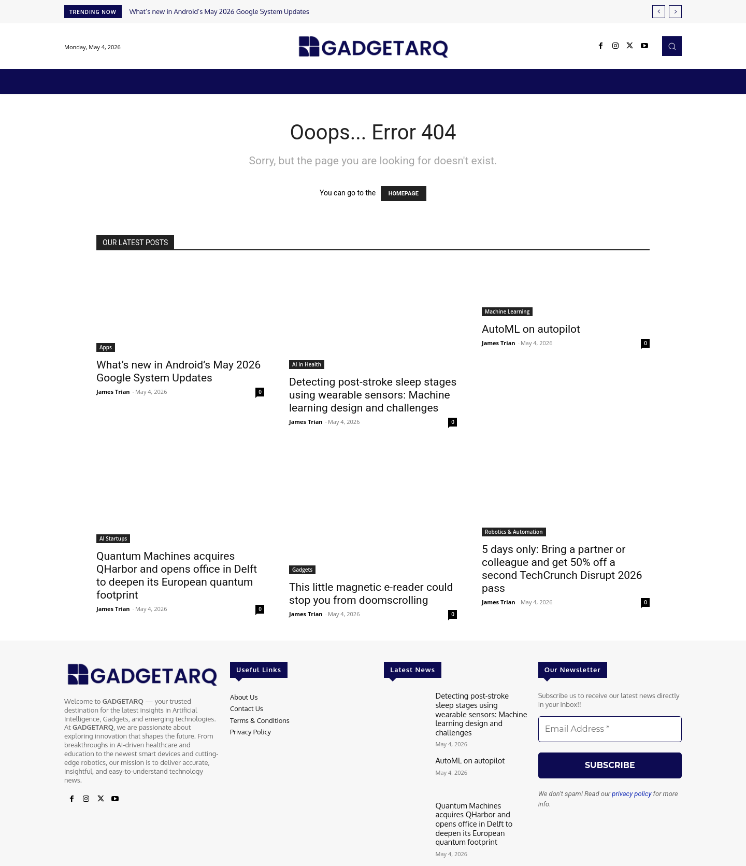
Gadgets (302, 569)
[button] (672, 46)
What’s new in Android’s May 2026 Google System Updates (219, 11)
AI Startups (113, 538)
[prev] (658, 11)
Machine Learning (507, 311)
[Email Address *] (610, 729)
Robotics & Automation (514, 531)
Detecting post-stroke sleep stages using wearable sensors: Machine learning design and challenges (372, 395)
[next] (675, 11)
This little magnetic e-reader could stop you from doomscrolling (371, 593)
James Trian (113, 391)
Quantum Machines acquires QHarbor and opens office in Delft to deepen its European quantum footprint (176, 575)
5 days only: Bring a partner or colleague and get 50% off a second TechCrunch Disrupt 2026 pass (562, 568)
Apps (105, 347)
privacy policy (631, 794)
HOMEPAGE (404, 193)
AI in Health (306, 364)
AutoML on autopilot (531, 329)
